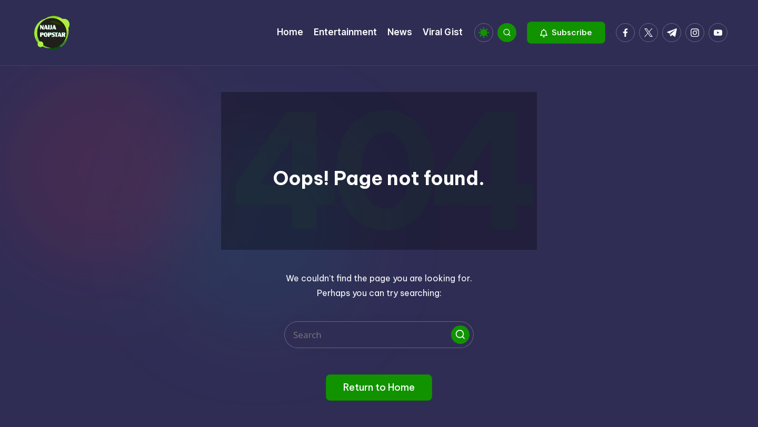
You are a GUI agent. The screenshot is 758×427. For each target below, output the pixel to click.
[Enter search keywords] (379, 334)
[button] (566, 33)
